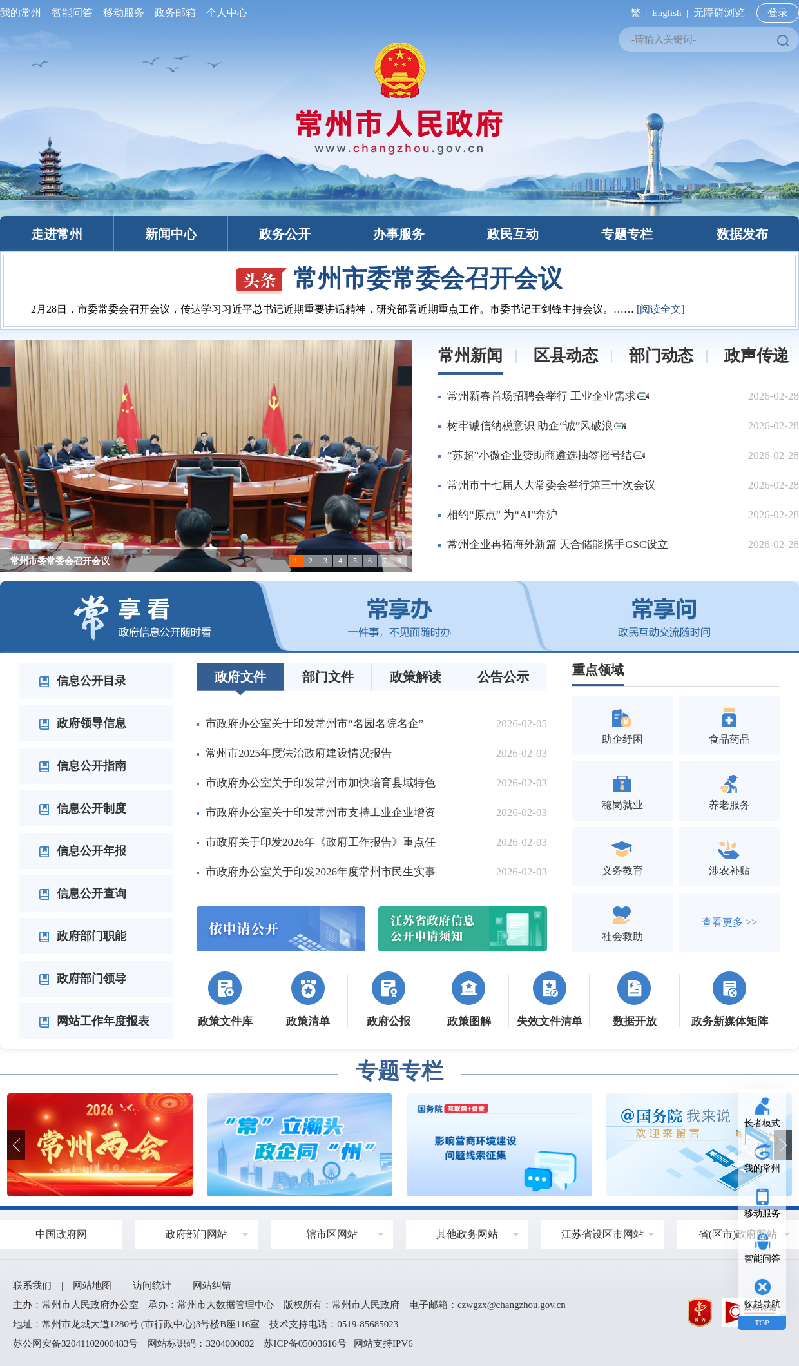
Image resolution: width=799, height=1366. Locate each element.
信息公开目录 (82, 680)
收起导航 (762, 1304)
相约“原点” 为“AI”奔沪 (502, 515)
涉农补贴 (729, 856)
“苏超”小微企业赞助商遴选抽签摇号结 (546, 455)
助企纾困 (622, 725)
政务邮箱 (175, 12)
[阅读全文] (661, 309)
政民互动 (513, 234)
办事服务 (399, 234)
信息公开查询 (82, 893)
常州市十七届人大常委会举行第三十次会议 (551, 485)
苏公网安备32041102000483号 (75, 1343)
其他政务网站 (467, 1234)
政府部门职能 (82, 936)
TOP (762, 1322)
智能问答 (72, 12)
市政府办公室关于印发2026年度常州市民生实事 (321, 872)
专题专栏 (627, 234)
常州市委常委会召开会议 (399, 278)
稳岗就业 (622, 790)
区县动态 (566, 355)
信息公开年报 (82, 850)
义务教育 (622, 856)
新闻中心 (171, 234)
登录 (777, 12)
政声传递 (756, 355)
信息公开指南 (82, 765)
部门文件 (328, 677)
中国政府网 (61, 1234)
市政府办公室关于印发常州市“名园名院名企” (314, 723)
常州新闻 (470, 355)
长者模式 (762, 1123)
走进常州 (56, 234)
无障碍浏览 (719, 12)
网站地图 (92, 1285)
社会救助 (622, 922)
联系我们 (32, 1285)
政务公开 (285, 234)
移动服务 (123, 12)
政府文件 (240, 677)
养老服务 (729, 790)
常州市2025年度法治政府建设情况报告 (299, 753)
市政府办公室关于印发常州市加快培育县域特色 (321, 783)
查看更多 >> (729, 922)
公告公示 (503, 677)
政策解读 (415, 677)
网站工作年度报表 (94, 1021)
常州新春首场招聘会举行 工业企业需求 (548, 396)
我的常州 (23, 12)
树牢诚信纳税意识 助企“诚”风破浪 (536, 426)
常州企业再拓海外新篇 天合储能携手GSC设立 (557, 544)
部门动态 (661, 355)
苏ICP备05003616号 (305, 1343)
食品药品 (729, 725)
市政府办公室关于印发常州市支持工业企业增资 (321, 812)
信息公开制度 (82, 808)
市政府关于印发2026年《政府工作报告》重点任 (321, 842)
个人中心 (224, 12)
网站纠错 (212, 1285)
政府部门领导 (82, 978)
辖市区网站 (332, 1234)
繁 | (636, 13)
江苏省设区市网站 (602, 1234)
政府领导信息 (82, 723)
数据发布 (742, 234)
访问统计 (152, 1285)
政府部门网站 (196, 1234)
